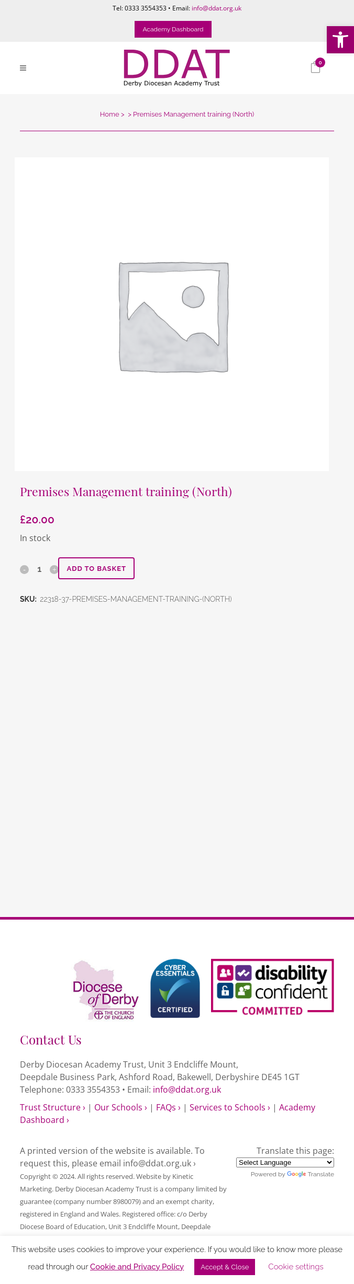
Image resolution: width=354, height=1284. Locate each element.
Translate (310, 1174)
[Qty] (39, 569)
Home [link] (109, 114)
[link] (340, 39)
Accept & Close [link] (225, 1267)
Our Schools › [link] (120, 1107)
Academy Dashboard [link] (172, 29)
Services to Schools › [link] (230, 1107)
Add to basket (96, 568)
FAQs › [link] (168, 1107)
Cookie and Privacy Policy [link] (137, 1266)
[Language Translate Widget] (285, 1162)
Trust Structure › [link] (52, 1107)
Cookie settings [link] (295, 1266)
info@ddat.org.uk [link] (216, 8)
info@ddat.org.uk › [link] (159, 1163)
